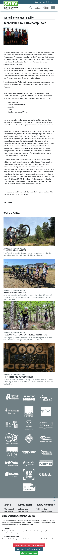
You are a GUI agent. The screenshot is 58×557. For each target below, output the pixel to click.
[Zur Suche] (30, 8)
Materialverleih (9, 511)
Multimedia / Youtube (10, 537)
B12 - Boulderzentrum (44, 511)
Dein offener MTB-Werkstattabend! (18, 377)
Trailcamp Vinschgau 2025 (15, 250)
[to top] (54, 500)
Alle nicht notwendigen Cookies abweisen (29, 545)
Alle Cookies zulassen (29, 553)
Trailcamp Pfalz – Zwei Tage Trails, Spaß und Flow (25, 335)
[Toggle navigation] (53, 7)
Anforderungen (23, 509)
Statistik (6, 529)
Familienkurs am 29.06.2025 (15, 292)
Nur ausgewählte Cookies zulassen (29, 549)
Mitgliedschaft (9, 509)
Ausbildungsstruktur (25, 511)
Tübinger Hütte (41, 509)
